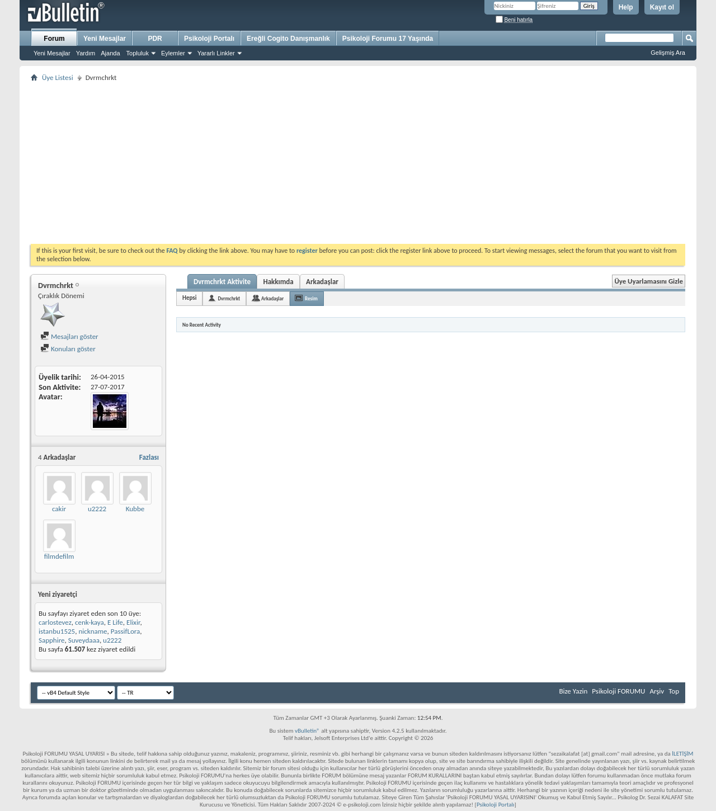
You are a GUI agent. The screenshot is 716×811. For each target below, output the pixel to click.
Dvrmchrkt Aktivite (222, 281)
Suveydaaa (84, 640)
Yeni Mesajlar (52, 53)
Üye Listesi (57, 77)
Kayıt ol (662, 7)
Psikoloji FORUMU (618, 691)
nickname (92, 631)
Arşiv (656, 691)
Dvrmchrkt (229, 298)
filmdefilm (59, 556)
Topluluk (137, 53)
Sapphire (52, 640)
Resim (311, 298)
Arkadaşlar (322, 281)
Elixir (133, 622)
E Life (115, 622)
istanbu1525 (57, 631)
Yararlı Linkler (216, 53)
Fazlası (149, 457)
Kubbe (135, 508)
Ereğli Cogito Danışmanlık (288, 39)
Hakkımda (278, 281)
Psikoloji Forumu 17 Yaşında (388, 39)
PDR (155, 39)
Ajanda (110, 53)
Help (626, 7)
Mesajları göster (69, 336)
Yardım (86, 53)
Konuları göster (68, 349)
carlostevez (55, 622)
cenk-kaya (89, 622)
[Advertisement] (358, 162)
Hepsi (189, 297)
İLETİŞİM (682, 753)
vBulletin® (307, 730)
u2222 (97, 508)
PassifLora (125, 631)
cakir (59, 508)
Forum (54, 39)
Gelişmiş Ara (668, 52)
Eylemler (173, 53)
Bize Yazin (573, 691)
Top (673, 691)
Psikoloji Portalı (209, 39)
